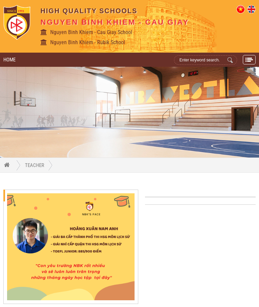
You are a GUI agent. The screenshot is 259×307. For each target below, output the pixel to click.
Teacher (34, 165)
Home (9, 60)
